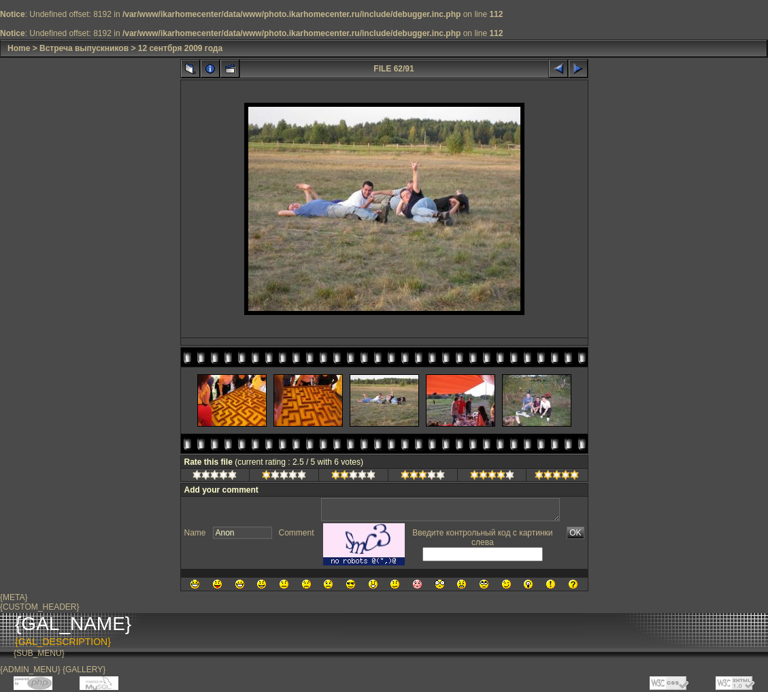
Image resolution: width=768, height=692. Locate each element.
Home (18, 48)
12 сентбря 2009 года (180, 48)
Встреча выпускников (84, 48)
